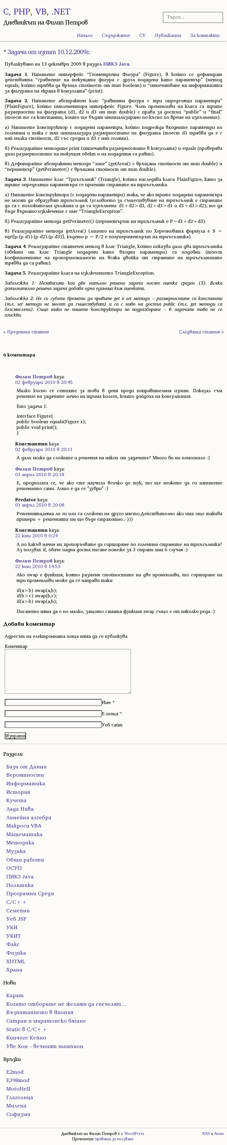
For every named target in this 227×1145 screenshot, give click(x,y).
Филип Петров (34, 376)
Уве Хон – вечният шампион (44, 1046)
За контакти (205, 35)
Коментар (16, 646)
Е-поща (110, 713)
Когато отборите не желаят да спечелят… (66, 1003)
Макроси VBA (24, 825)
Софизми (18, 1114)
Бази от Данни (26, 766)
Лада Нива (20, 808)
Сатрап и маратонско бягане (46, 1020)
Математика (24, 834)
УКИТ (13, 935)
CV (142, 35)
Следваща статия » (201, 332)
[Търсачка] (190, 17)
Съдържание (116, 35)
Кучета (16, 800)
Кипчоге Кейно (26, 1037)
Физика (16, 952)
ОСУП (14, 868)
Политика (20, 885)
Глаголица (19, 1097)
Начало (85, 35)
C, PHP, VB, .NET (36, 11)
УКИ (11, 927)
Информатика (25, 783)
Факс (13, 944)
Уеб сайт (112, 725)
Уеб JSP (16, 918)
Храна (14, 969)
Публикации (168, 35)
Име (106, 702)
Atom (219, 1133)
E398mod (18, 1080)
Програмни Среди (30, 893)
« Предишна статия (26, 332)
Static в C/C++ (27, 1029)
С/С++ (16, 902)
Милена (16, 1105)
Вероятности (25, 774)
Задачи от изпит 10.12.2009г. (49, 52)
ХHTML (15, 961)
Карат (15, 995)
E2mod (15, 1071)
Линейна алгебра (28, 817)
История (18, 792)
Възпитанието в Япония (39, 1012)
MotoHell (18, 1088)
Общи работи (25, 859)
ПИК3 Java (116, 64)
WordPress (134, 1133)
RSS (206, 1133)
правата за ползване (114, 1138)
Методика (20, 842)
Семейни (18, 910)
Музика (16, 851)
